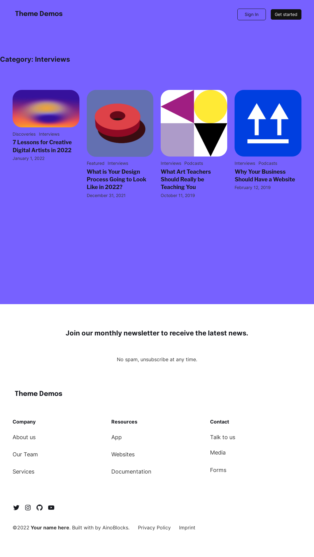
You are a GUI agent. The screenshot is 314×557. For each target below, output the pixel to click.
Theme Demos (39, 14)
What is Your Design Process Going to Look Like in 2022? (116, 179)
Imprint (187, 527)
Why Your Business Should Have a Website (265, 175)
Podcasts (193, 163)
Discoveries (24, 134)
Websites (123, 454)
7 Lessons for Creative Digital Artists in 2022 (42, 146)
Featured (96, 163)
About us (24, 437)
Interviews (49, 134)
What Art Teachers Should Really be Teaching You (186, 179)
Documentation (131, 471)
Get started (286, 14)
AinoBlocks (115, 527)
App (116, 437)
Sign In (251, 14)
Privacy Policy (154, 527)
